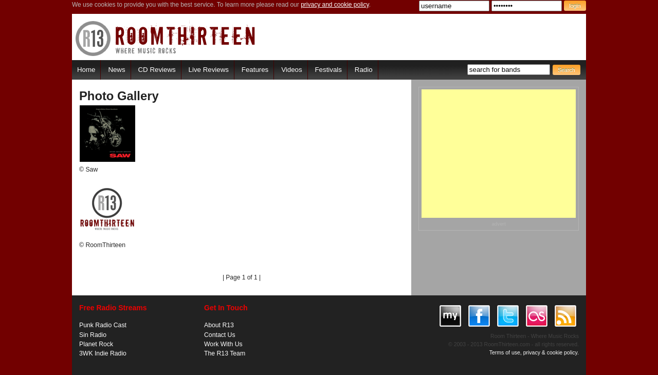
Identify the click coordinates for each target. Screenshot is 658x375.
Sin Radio (92, 335)
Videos (291, 69)
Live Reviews (209, 69)
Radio (364, 69)
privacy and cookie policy (335, 4)
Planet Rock (96, 344)
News (116, 69)
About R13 (219, 325)
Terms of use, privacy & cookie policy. (534, 352)
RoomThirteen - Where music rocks (166, 38)
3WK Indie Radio (102, 353)
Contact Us (219, 335)
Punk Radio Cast (102, 325)
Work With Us (223, 344)
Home (86, 69)
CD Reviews (157, 69)
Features (255, 69)
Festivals (328, 69)
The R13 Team (224, 353)
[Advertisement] (499, 153)
